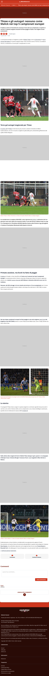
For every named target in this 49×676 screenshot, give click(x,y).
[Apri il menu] (2, 1)
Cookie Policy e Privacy (6, 669)
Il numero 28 (4, 128)
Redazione (3, 658)
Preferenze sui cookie (6, 673)
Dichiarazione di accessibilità (7, 671)
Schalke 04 (25, 410)
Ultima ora (3, 651)
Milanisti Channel (5, 5)
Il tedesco (3, 276)
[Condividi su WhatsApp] (1, 34)
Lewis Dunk (42, 319)
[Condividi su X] (6, 34)
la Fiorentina (37, 39)
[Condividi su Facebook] (4, 34)
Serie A (14, 5)
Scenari (2, 648)
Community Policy (5, 667)
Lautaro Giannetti (16, 280)
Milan (10, 128)
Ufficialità (3, 649)
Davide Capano (12, 33)
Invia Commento (41, 579)
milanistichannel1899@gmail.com (38, 635)
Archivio (3, 665)
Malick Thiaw (27, 39)
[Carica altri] (24, 594)
